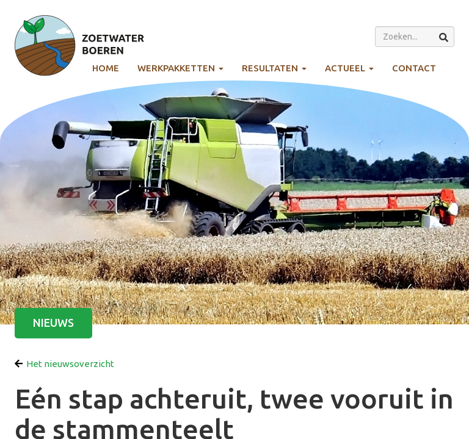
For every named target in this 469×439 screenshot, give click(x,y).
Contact (414, 68)
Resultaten (274, 68)
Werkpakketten (180, 68)
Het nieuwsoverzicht (64, 364)
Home (105, 68)
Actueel (349, 68)
